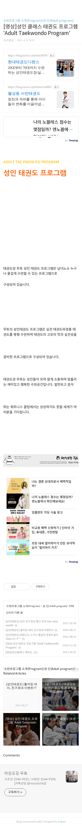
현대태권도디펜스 (23, 62)
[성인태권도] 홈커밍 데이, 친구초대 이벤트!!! (29, 630)
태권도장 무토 (16, 773)
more (75, 669)
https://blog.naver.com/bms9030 (27, 55)
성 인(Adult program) (55, 606)
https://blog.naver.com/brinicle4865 (30, 87)
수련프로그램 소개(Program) (23, 606)
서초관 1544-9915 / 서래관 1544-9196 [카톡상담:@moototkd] (30, 781)
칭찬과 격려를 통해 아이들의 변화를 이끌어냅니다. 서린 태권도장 (26, 101)
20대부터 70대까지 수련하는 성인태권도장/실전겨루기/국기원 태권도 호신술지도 (26, 70)
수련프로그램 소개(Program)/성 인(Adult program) (38, 21)
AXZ (40, 821)
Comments (11, 755)
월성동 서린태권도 (24, 93)
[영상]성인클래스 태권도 (19, 652)
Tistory (62, 821)
